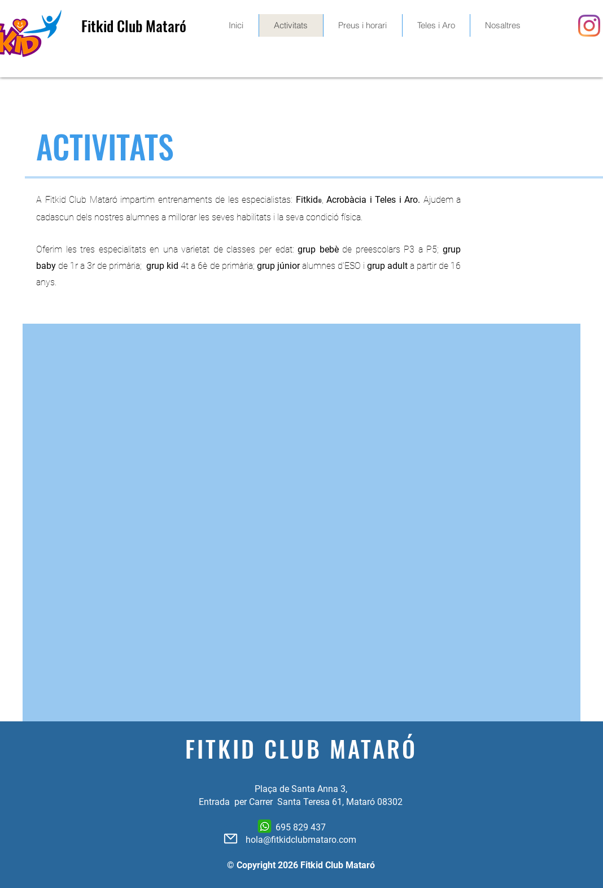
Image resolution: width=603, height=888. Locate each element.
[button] (362, 25)
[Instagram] (589, 26)
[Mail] (231, 838)
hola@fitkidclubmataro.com (301, 839)
